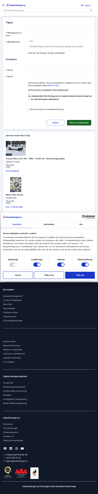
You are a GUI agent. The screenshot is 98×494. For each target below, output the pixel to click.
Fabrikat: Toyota (12, 162)
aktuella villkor (53, 85)
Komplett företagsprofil (12, 296)
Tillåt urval (49, 275)
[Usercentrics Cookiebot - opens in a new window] (84, 217)
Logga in (86, 5)
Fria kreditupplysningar (12, 320)
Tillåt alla (80, 275)
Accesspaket (8, 362)
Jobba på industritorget (13, 440)
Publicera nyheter (10, 312)
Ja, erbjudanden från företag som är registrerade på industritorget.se (60, 96)
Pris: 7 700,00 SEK (14, 207)
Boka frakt (7, 304)
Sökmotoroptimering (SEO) (14, 387)
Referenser (8, 424)
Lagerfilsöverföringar (12, 358)
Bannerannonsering (11, 345)
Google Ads (8, 383)
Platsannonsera (9, 316)
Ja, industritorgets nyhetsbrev (45, 99)
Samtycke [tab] (17, 224)
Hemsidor (7, 395)
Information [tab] (49, 224)
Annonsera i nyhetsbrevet (14, 354)
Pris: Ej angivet (12, 171)
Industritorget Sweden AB (15, 455)
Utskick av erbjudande (12, 349)
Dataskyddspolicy (10, 432)
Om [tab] (81, 224)
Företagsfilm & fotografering (15, 399)
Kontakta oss (8, 436)
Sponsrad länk (9, 341)
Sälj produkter (9, 308)
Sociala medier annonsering (15, 391)
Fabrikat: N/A (11, 198)
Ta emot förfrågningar (12, 300)
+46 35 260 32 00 (12, 458)
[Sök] (91, 10)
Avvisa (18, 275)
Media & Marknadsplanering (15, 403)
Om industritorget (10, 428)
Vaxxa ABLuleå (10, 166)
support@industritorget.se (15, 461)
